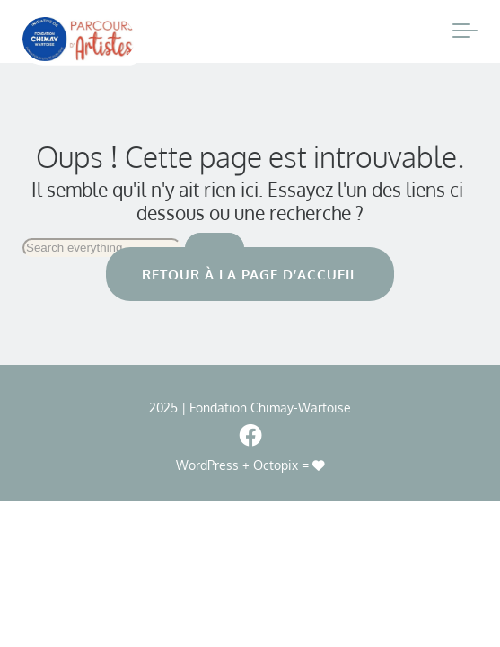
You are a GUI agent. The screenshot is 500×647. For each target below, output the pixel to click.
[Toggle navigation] (465, 31)
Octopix (275, 465)
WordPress (207, 465)
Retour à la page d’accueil (250, 274)
